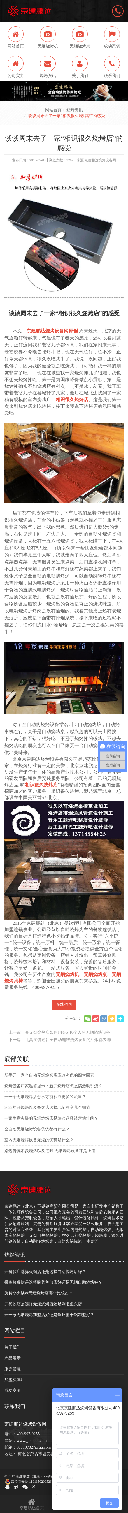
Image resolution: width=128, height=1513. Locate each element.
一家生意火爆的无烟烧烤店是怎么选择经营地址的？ (51, 1118)
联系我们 (14, 1406)
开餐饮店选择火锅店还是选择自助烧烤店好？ (45, 1271)
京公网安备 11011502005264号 (31, 1482)
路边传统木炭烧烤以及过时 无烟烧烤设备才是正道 (49, 1151)
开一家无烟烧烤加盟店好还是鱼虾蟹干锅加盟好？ (49, 1315)
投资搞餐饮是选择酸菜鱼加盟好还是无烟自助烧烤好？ (53, 1282)
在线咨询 (64, 1004)
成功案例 (12, 1390)
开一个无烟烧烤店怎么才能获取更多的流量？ (45, 1097)
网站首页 (53, 110)
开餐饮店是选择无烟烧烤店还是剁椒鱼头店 (43, 1304)
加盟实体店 (14, 1380)
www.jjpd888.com (32, 1440)
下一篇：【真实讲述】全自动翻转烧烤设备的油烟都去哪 (60, 1040)
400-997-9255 (28, 1434)
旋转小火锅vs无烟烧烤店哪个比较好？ (38, 1293)
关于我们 (12, 1347)
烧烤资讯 (74, 110)
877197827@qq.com (34, 1447)
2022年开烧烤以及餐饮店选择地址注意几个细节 (47, 1107)
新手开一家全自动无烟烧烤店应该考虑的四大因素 (49, 1075)
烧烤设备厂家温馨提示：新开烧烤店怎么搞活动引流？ (53, 1086)
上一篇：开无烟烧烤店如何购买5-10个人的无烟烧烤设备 (59, 1032)
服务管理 (12, 1369)
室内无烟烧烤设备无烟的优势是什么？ (39, 1140)
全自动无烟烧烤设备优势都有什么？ (37, 1129)
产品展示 (12, 1358)
